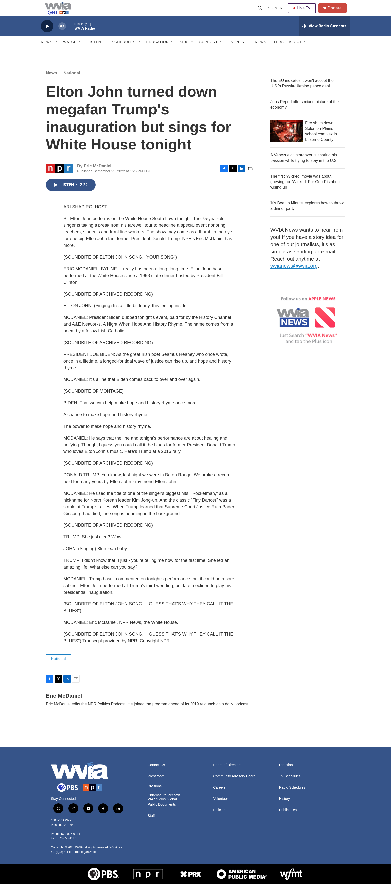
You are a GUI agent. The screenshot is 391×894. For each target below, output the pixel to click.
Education (157, 52)
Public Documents (162, 814)
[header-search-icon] (260, 13)
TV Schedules (290, 786)
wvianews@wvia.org (294, 276)
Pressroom (156, 786)
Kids (184, 52)
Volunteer (220, 809)
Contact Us (156, 775)
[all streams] (324, 36)
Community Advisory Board (234, 786)
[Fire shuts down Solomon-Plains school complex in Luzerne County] (286, 141)
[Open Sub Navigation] (56, 52)
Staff (151, 825)
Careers (219, 797)
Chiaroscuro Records (164, 805)
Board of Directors (227, 775)
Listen (94, 52)
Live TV (302, 13)
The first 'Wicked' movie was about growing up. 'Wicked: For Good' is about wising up (305, 191)
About (295, 52)
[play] (47, 36)
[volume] (62, 36)
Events (236, 52)
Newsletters (269, 52)
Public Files (288, 820)
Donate (337, 13)
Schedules (124, 52)
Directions (286, 775)
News (46, 52)
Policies (219, 820)
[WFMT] (291, 884)
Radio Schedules (292, 797)
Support (208, 52)
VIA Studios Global (162, 809)
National (71, 82)
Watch (70, 52)
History (284, 809)
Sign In (275, 13)
